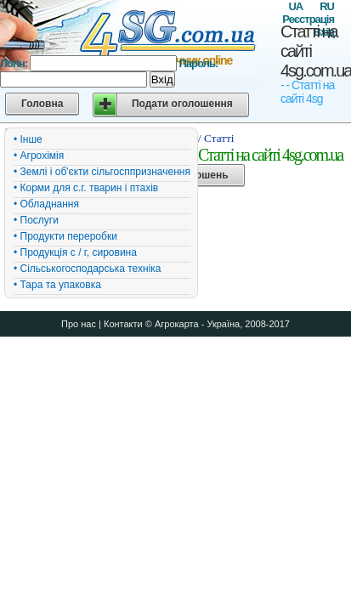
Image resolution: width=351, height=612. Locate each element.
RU (327, 6)
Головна (42, 104)
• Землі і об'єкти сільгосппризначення (102, 172)
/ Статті (216, 138)
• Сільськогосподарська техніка (87, 269)
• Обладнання (46, 204)
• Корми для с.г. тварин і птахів (86, 188)
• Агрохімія (39, 156)
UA (295, 6)
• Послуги (36, 220)
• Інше (28, 139)
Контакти (123, 324)
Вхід (162, 79)
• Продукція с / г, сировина (75, 252)
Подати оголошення (182, 104)
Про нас (78, 324)
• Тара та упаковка (57, 285)
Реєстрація (308, 19)
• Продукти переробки (65, 236)
